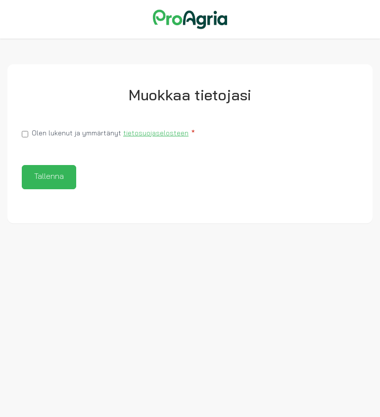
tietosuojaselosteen (156, 133)
